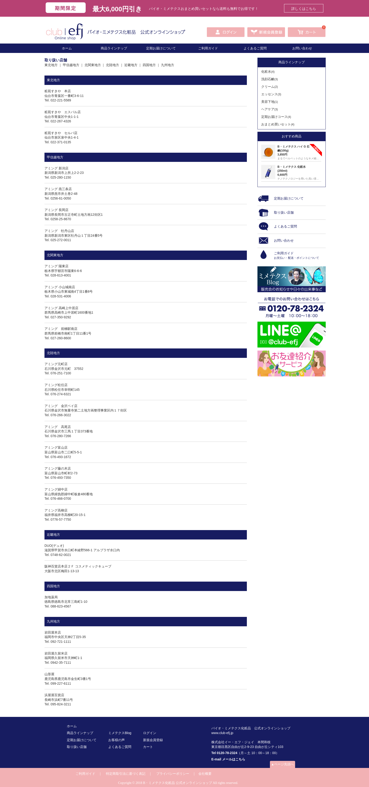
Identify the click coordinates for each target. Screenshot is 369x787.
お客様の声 (116, 740)
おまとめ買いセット (277, 124)
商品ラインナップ (114, 48)
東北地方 (51, 65)
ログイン (149, 733)
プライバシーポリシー (172, 773)
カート (148, 747)
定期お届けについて (161, 48)
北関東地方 (92, 65)
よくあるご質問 (255, 48)
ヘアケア (269, 109)
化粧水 (268, 71)
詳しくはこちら (303, 9)
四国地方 (149, 65)
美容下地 (269, 102)
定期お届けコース (276, 117)
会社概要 (205, 773)
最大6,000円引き (117, 9)
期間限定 (65, 8)
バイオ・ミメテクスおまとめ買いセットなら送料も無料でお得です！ (203, 9)
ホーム (67, 48)
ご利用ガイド (208, 48)
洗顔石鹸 (269, 79)
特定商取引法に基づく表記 (125, 773)
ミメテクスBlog (119, 733)
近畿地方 (130, 65)
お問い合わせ (302, 48)
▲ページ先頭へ (282, 764)
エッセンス (271, 94)
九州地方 (167, 65)
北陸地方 (112, 65)
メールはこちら (233, 759)
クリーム (269, 86)
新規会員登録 (153, 740)
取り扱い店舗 (77, 747)
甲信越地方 (71, 65)
